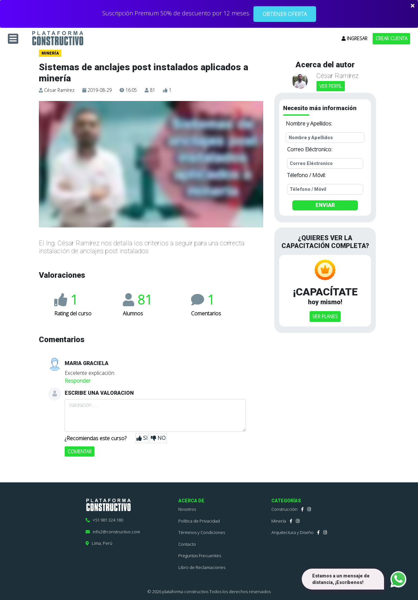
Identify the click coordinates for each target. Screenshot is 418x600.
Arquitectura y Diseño (292, 532)
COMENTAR (79, 451)
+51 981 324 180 (104, 520)
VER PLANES (325, 316)
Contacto (187, 544)
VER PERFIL (330, 86)
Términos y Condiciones (201, 532)
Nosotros (187, 509)
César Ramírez (59, 90)
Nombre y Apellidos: (309, 123)
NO (158, 438)
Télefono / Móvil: (306, 175)
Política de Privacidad (199, 521)
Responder (77, 380)
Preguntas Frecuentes (199, 555)
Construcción (284, 509)
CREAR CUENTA (391, 38)
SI (142, 438)
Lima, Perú (99, 543)
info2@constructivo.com (113, 532)
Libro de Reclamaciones (201, 567)
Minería (278, 521)
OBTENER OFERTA (285, 14)
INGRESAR (354, 38)
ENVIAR (325, 205)
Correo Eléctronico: (309, 149)
